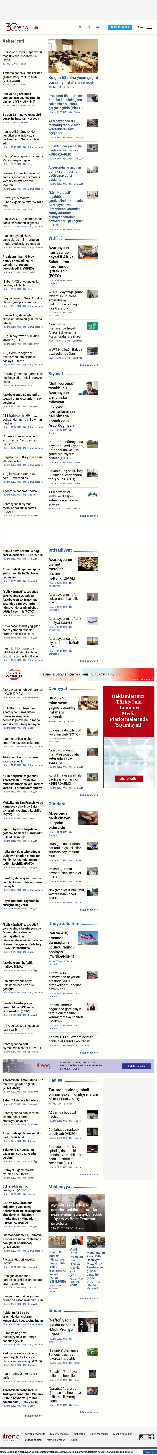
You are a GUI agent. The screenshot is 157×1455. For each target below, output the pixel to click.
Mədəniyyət (60, 1186)
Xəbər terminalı (119, 27)
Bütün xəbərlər (88, 365)
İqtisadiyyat (60, 550)
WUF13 (55, 238)
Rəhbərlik (79, 1434)
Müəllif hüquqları (123, 1434)
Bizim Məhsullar (99, 1434)
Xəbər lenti (13, 41)
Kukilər (74, 1439)
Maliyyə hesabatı (59, 1434)
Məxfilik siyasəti (56, 1439)
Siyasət (55, 373)
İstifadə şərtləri (33, 1439)
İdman (54, 1310)
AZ (98, 27)
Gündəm (56, 803)
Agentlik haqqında (34, 1434)
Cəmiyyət (57, 688)
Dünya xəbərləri (63, 923)
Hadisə (55, 1080)
